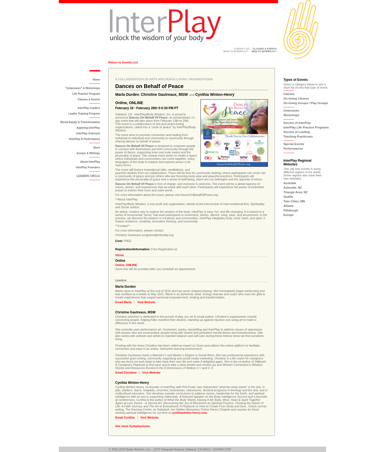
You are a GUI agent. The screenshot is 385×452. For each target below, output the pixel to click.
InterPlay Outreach (88, 133)
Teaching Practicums (298, 136)
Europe (288, 214)
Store (96, 147)
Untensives (291, 110)
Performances (293, 148)
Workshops (291, 115)
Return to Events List (123, 62)
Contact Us (241, 48)
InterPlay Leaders (89, 108)
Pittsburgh (290, 210)
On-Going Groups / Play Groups (305, 103)
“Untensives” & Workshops (82, 88)
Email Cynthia (125, 417)
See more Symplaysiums (132, 426)
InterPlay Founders (88, 167)
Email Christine (126, 372)
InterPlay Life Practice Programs (306, 127)
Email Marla (123, 302)
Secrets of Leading (296, 132)
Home (96, 79)
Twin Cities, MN (294, 201)
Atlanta (288, 205)
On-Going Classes (296, 98)
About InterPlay (90, 161)
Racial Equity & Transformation (80, 122)
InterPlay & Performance (84, 139)
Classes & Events (89, 99)
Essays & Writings (88, 153)
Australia (289, 183)
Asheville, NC (292, 187)
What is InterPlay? (235, 51)
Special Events (293, 144)
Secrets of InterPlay (297, 122)
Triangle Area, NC (295, 192)
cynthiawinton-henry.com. (190, 412)
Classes (289, 94)
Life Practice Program (86, 93)
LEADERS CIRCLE (88, 175)
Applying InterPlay (88, 127)
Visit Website (146, 302)
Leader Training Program (84, 113)
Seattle (288, 196)
